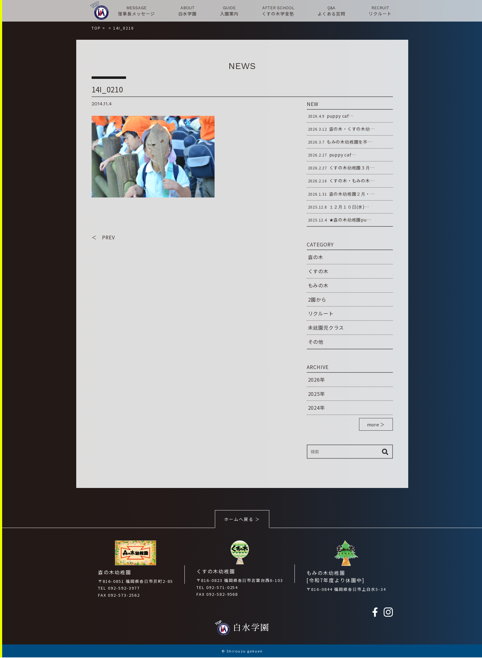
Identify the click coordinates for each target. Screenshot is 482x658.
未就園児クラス (326, 327)
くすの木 (318, 271)
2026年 (316, 379)
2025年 (316, 393)
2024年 (316, 407)
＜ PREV (103, 237)
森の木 (315, 257)
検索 (385, 452)
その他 (315, 341)
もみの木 (318, 285)
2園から (317, 299)
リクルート (321, 313)
